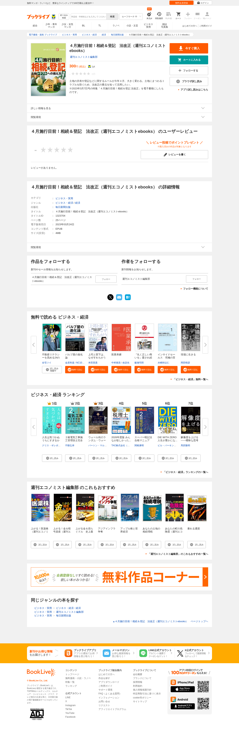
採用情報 (137, 682)
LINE (68, 697)
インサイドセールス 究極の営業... (166, 357)
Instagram (70, 705)
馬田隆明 (185, 445)
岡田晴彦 (185, 362)
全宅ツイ (46, 362)
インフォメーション (108, 697)
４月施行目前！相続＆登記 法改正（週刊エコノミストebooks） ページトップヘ (160, 621)
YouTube (69, 713)
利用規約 (137, 686)
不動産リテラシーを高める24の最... (51, 357)
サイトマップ (140, 701)
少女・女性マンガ (67, 25)
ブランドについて (142, 678)
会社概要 (137, 674)
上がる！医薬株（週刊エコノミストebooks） (39, 531)
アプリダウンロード (108, 682)
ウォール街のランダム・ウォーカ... (97, 440)
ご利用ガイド (205, 26)
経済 (77, 202)
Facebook (70, 717)
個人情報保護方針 (142, 689)
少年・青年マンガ (51, 25)
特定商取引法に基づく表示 (147, 693)
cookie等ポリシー (142, 697)
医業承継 (116, 354)
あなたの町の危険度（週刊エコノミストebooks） (174, 533)
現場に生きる (188, 354)
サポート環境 (105, 689)
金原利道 (69, 362)
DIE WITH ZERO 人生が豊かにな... (168, 439)
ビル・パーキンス (167, 445)
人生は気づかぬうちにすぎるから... (51, 440)
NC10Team (82, 362)
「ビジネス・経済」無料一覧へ (190, 379)
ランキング (71, 686)
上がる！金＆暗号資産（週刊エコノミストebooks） (62, 533)
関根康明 (139, 445)
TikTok (68, 709)
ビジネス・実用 (64, 198)
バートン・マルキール (99, 445)
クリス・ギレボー (51, 445)
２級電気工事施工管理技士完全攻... (74, 440)
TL (99, 25)
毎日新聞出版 (63, 207)
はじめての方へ (189, 26)
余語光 (125, 362)
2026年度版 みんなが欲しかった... (121, 439)
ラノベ (116, 25)
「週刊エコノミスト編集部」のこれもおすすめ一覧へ (178, 554)
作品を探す (104, 678)
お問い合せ (104, 701)
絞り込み (64, 16)
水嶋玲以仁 (163, 362)
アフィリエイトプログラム (112, 709)
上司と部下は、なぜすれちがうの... (97, 357)
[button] (52, 369)
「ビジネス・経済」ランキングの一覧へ (185, 472)
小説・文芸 (132, 25)
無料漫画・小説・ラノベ (78, 678)
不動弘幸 (69, 445)
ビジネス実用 (148, 25)
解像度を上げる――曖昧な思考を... (189, 440)
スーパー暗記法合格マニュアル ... (143, 440)
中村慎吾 (116, 362)
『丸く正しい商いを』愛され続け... (143, 357)
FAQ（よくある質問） (110, 693)
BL (83, 25)
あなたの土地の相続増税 (151, 530)
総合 (35, 25)
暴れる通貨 (193, 528)
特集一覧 (70, 682)
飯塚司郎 (139, 362)
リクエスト (104, 705)
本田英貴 (93, 362)
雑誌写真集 (164, 25)
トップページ (72, 674)
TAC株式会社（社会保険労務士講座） (131, 445)
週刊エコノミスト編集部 (84, 56)
